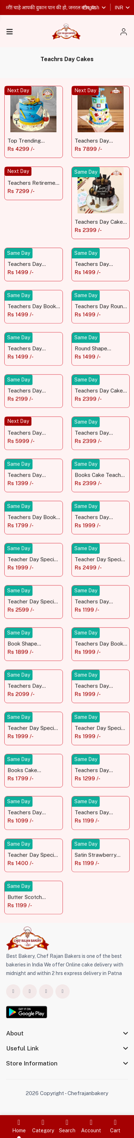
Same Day (85, 172)
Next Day (18, 90)
